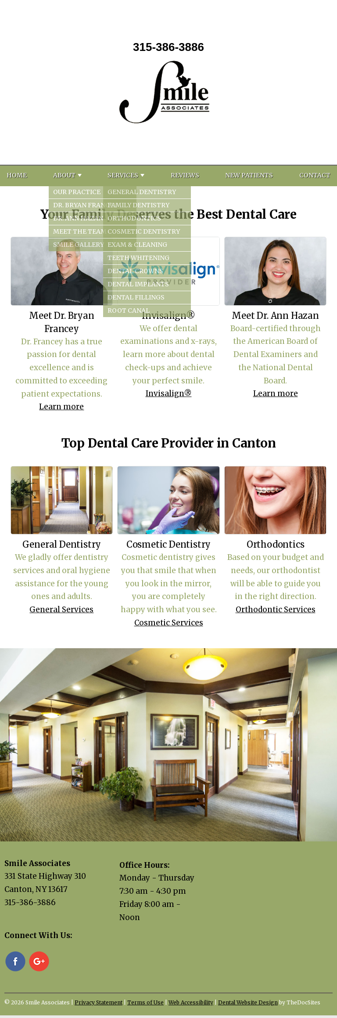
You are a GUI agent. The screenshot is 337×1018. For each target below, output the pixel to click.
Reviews (185, 175)
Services (123, 175)
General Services (61, 609)
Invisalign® (169, 393)
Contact (314, 175)
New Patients (249, 175)
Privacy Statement (98, 1002)
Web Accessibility (190, 1002)
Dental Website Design (248, 1002)
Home (17, 175)
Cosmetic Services (168, 623)
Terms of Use (145, 1002)
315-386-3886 (168, 47)
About (64, 175)
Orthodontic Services (275, 609)
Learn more (61, 407)
